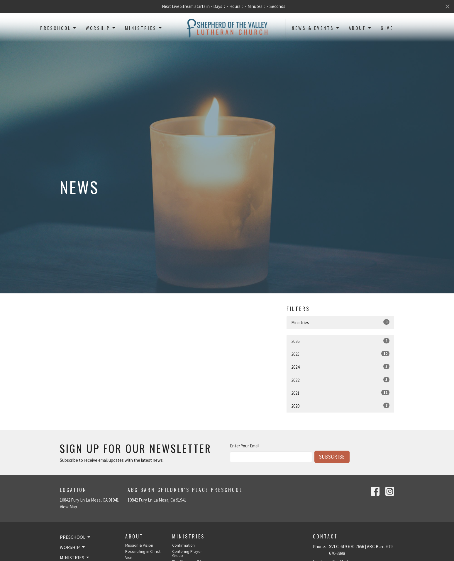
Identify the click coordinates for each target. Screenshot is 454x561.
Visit (129, 557)
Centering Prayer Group (187, 553)
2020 (340, 406)
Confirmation (183, 545)
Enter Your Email (244, 446)
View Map (68, 506)
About (360, 28)
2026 (340, 341)
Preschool (58, 28)
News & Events (316, 28)
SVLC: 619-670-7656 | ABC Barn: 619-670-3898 (361, 550)
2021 (340, 393)
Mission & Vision (139, 545)
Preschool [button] (75, 537)
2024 (340, 367)
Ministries (143, 28)
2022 (340, 380)
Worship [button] (73, 547)
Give (387, 28)
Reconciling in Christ (142, 551)
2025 (340, 354)
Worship (101, 28)
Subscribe (332, 456)
